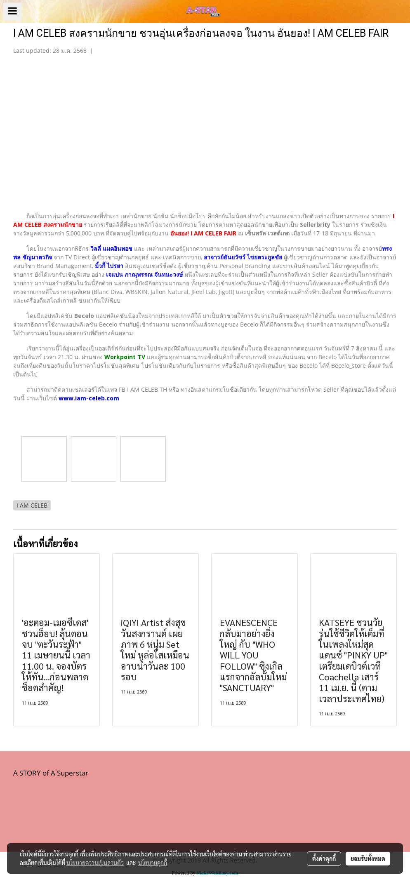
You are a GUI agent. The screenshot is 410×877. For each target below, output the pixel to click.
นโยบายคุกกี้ (152, 862)
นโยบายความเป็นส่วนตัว (95, 862)
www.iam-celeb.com (89, 398)
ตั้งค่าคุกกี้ (324, 858)
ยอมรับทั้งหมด (368, 858)
